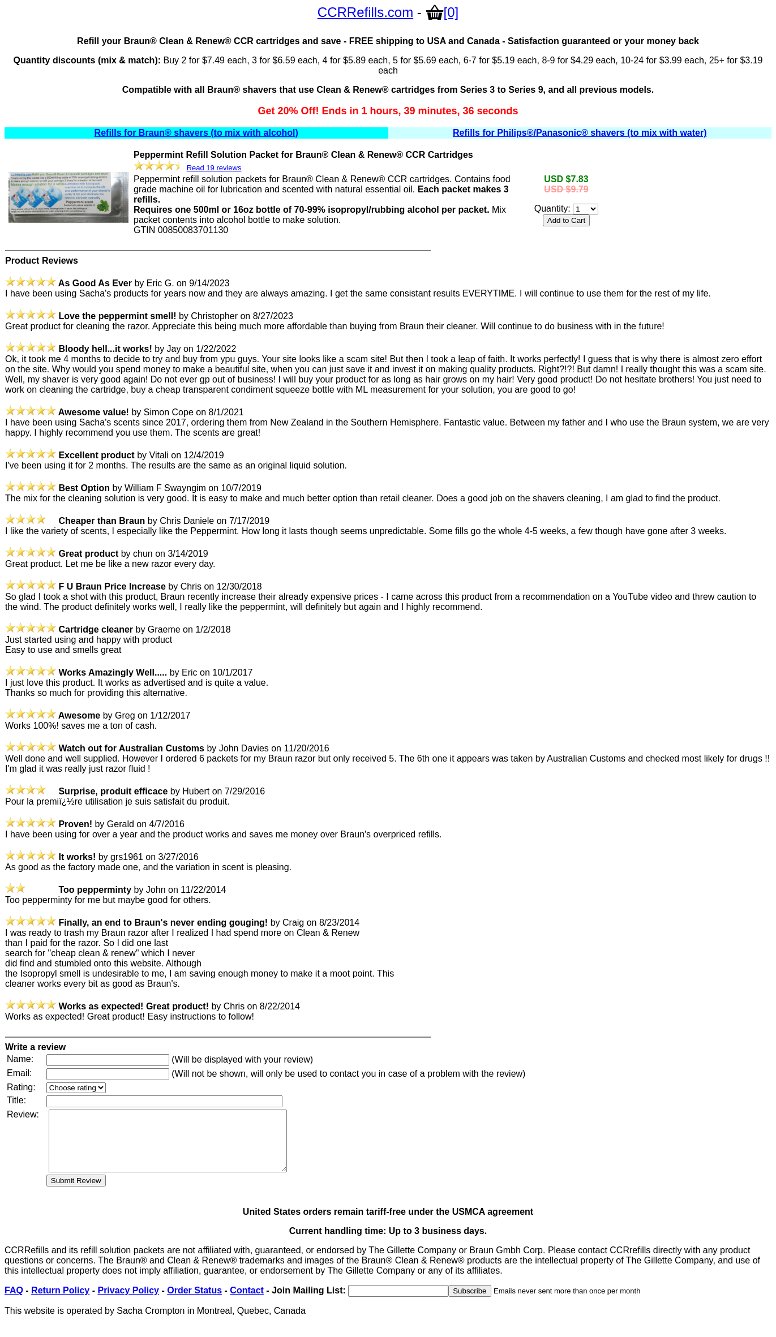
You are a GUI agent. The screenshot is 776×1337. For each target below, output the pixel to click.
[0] (442, 12)
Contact (247, 1302)
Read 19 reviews (214, 168)
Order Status (194, 1302)
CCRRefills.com (365, 12)
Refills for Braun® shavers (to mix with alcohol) (196, 132)
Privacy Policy (128, 1302)
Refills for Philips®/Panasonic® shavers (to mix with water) (580, 132)
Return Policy (60, 1302)
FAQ (14, 1302)
